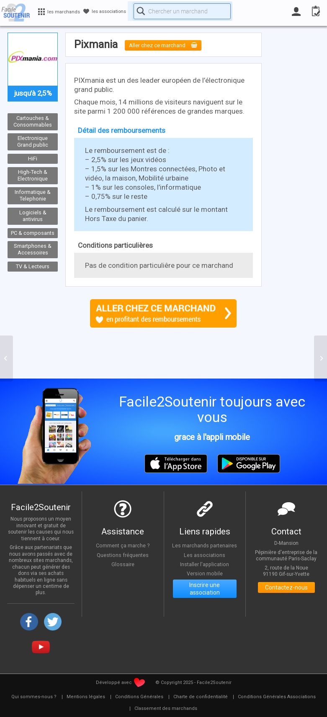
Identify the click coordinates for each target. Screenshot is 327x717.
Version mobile (204, 579)
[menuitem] (34, 697)
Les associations (205, 560)
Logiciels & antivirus (32, 216)
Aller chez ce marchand (169, 45)
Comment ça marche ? (122, 545)
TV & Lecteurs (32, 266)
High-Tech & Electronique (33, 175)
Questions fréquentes (123, 555)
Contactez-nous (286, 588)
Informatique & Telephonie (33, 195)
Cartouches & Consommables (32, 121)
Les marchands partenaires (205, 547)
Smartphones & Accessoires (32, 249)
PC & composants (32, 232)
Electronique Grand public (32, 141)
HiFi (32, 158)
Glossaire (122, 564)
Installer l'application (204, 570)
